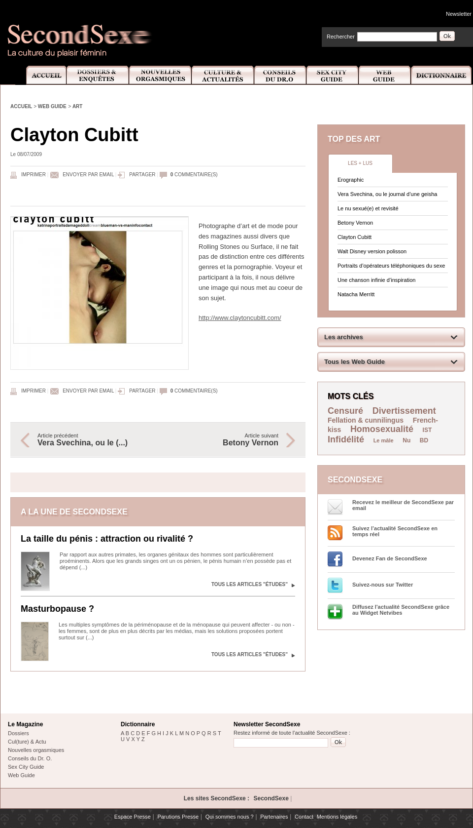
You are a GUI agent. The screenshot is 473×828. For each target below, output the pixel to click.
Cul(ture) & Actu (27, 742)
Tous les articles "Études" (249, 584)
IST (427, 430)
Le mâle (383, 440)
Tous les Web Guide (354, 361)
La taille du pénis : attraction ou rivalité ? (107, 539)
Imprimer (33, 174)
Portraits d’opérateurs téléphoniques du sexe (391, 266)
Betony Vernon (355, 223)
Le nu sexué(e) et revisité (368, 208)
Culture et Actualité (223, 75)
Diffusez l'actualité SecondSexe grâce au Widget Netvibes (400, 610)
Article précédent (92, 440)
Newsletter (459, 14)
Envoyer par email (88, 174)
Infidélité (346, 439)
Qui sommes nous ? (229, 817)
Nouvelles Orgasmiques (160, 75)
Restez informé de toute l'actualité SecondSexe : (292, 733)
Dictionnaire (442, 75)
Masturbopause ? (57, 609)
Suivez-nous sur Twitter (382, 585)
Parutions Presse (178, 817)
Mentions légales (337, 817)
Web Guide (385, 75)
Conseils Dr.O (280, 75)
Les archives (343, 337)
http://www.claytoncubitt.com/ (240, 317)
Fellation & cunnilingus (366, 420)
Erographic (351, 180)
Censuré (345, 411)
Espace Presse (132, 817)
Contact (304, 817)
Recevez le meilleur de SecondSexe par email (403, 505)
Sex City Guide (332, 75)
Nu (406, 440)
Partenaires (274, 817)
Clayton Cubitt (355, 237)
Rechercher (341, 36)
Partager (142, 174)
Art (77, 106)
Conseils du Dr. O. (30, 758)
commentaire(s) (194, 174)
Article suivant (223, 440)
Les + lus (360, 163)
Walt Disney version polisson (372, 251)
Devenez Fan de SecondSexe (389, 558)
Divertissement (404, 411)
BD (424, 440)
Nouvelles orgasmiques (36, 750)
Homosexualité (381, 429)
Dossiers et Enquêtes (97, 75)
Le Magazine (25, 724)
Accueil (40, 75)
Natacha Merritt (356, 294)
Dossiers (18, 733)
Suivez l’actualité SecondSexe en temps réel (395, 531)
